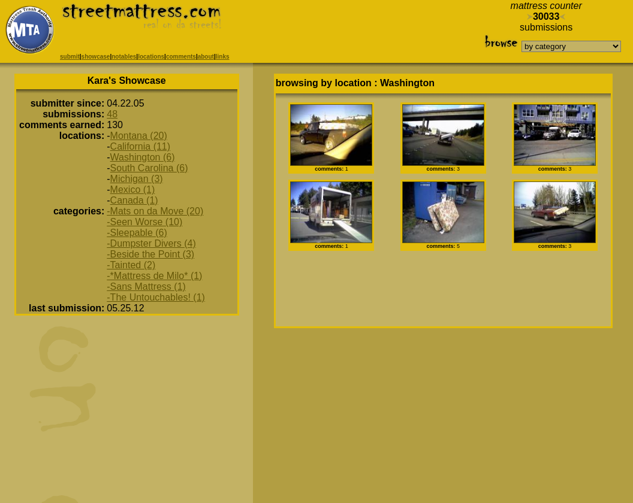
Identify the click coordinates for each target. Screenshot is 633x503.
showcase (96, 56)
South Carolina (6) (149, 168)
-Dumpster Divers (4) (151, 243)
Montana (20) (138, 136)
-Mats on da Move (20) (155, 211)
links (223, 56)
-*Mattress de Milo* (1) (154, 276)
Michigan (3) (136, 179)
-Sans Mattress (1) (146, 286)
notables (123, 56)
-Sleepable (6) (137, 233)
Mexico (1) (132, 189)
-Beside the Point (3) (150, 254)
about (206, 56)
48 (112, 114)
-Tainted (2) (131, 265)
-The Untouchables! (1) (156, 297)
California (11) (140, 146)
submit (70, 56)
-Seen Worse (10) (144, 222)
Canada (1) (134, 200)
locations (151, 56)
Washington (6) (142, 157)
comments (181, 56)
